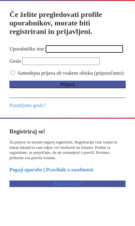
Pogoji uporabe (25, 169)
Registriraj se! (67, 183)
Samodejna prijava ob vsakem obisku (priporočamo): (68, 73)
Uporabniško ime (26, 48)
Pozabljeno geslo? (27, 105)
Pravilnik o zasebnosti (69, 169)
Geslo (15, 61)
